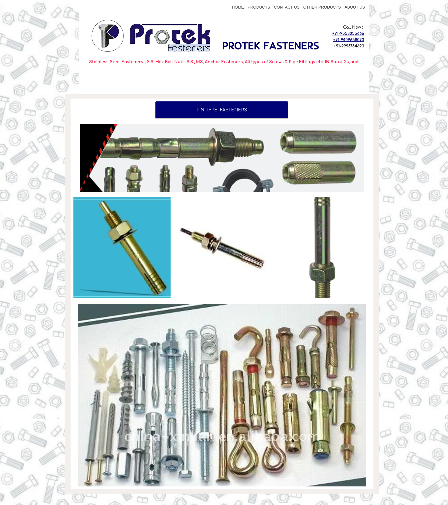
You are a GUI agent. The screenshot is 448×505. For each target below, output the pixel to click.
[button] (122, 247)
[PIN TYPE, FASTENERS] (221, 109)
